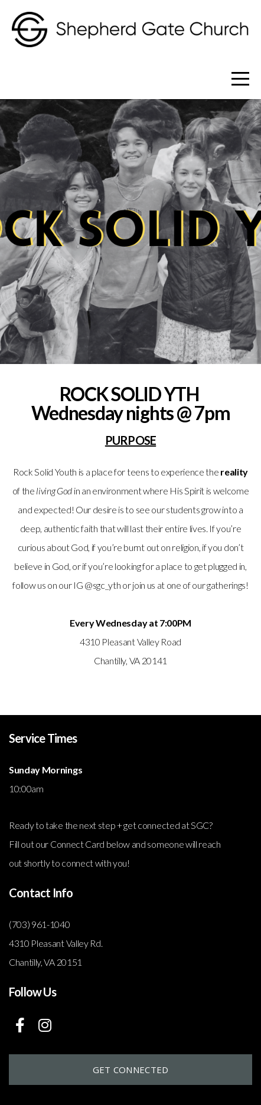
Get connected (131, 1070)
